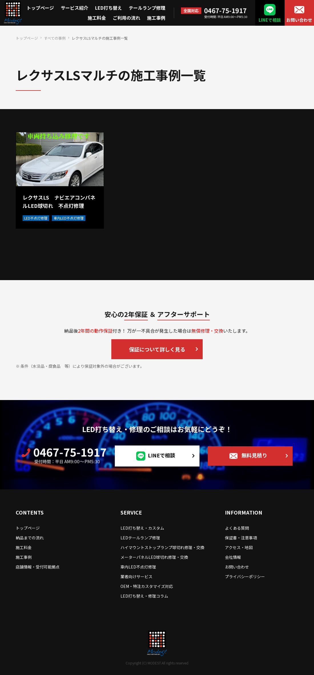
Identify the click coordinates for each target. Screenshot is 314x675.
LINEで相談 (270, 20)
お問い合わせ (299, 20)
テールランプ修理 (147, 7)
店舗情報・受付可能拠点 (38, 567)
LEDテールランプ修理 (140, 538)
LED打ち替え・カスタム (142, 528)
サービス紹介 (74, 7)
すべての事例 (55, 38)
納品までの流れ (30, 538)
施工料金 (97, 17)
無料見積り (254, 455)
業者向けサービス (136, 576)
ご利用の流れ (126, 17)
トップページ (40, 7)
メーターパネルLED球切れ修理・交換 (154, 557)
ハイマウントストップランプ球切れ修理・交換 (162, 547)
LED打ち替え (108, 7)
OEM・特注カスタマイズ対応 (146, 586)
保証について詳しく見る (157, 349)
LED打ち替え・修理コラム (144, 596)
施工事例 (156, 17)
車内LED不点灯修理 (138, 567)
